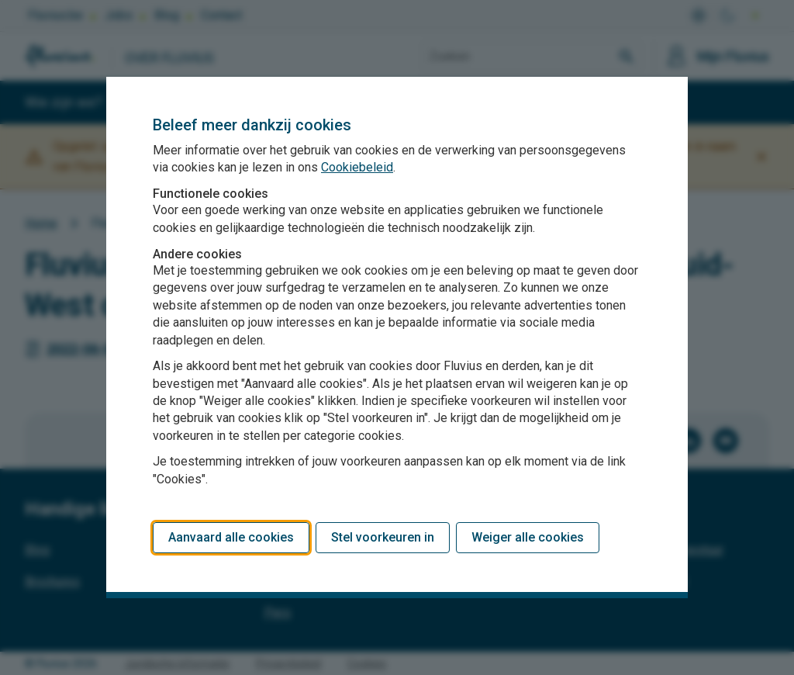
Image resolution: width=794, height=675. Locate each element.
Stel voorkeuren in (382, 537)
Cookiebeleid (357, 167)
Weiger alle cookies (527, 537)
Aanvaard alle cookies (231, 537)
